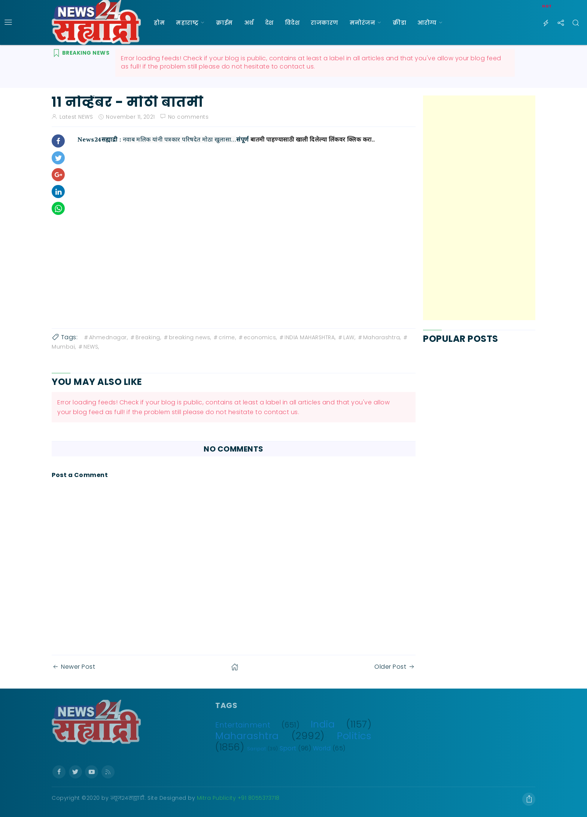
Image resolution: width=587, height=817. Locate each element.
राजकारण (324, 23)
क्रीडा (399, 23)
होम (159, 23)
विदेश (292, 23)
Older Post (395, 666)
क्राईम (224, 23)
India (323, 724)
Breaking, (145, 337)
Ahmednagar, (105, 337)
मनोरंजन (362, 23)
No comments (188, 117)
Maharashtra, (379, 337)
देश (269, 23)
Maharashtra (247, 735)
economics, (257, 337)
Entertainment (243, 725)
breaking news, (187, 337)
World (322, 748)
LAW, (346, 337)
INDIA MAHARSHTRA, (307, 337)
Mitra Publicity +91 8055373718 (238, 798)
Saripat (256, 748)
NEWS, (88, 346)
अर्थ (249, 23)
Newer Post (73, 666)
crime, (224, 337)
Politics (354, 735)
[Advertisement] (479, 207)
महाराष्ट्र (187, 23)
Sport (288, 748)
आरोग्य (427, 23)
